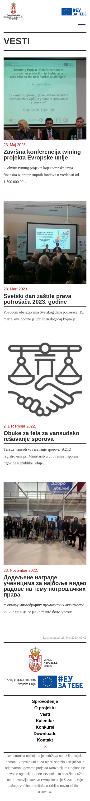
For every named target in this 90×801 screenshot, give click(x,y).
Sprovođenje (45, 701)
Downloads (44, 733)
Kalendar (45, 720)
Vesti (45, 714)
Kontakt (45, 740)
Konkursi (45, 727)
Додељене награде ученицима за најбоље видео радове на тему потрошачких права (45, 586)
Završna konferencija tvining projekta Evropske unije (42, 154)
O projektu (45, 708)
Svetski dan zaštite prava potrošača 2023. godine (37, 299)
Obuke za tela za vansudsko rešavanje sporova (41, 436)
